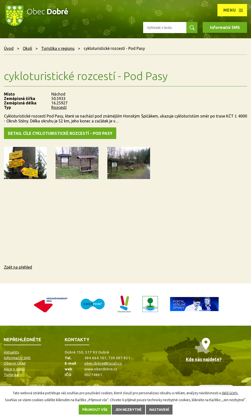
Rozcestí (59, 107)
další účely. (230, 393)
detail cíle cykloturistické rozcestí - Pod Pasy (60, 133)
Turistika (11, 375)
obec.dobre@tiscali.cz (103, 363)
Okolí (27, 48)
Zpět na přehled (18, 267)
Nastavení (159, 410)
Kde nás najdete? (203, 359)
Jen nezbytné (128, 410)
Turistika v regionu (58, 48)
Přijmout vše (95, 410)
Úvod (9, 48)
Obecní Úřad (14, 363)
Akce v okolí (14, 369)
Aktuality (11, 352)
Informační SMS (225, 27)
